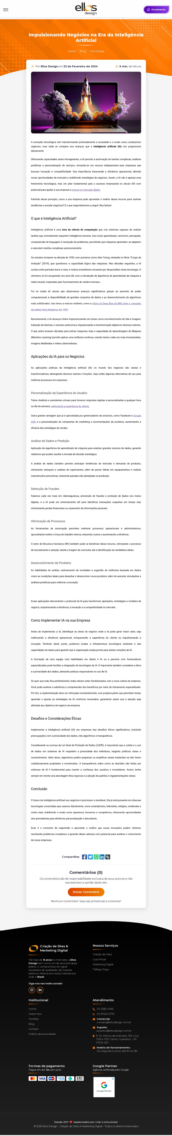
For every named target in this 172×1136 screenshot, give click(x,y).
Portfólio (34, 1018)
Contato (34, 1028)
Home (72, 51)
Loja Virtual (99, 959)
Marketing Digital (103, 964)
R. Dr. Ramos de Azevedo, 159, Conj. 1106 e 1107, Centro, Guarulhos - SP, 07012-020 (116, 1039)
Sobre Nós (35, 1013)
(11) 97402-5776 (103, 1014)
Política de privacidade (42, 1033)
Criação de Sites (102, 954)
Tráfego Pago (101, 969)
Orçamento (156, 9)
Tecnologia (97, 51)
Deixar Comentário (86, 892)
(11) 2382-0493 (103, 1009)
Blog (83, 51)
